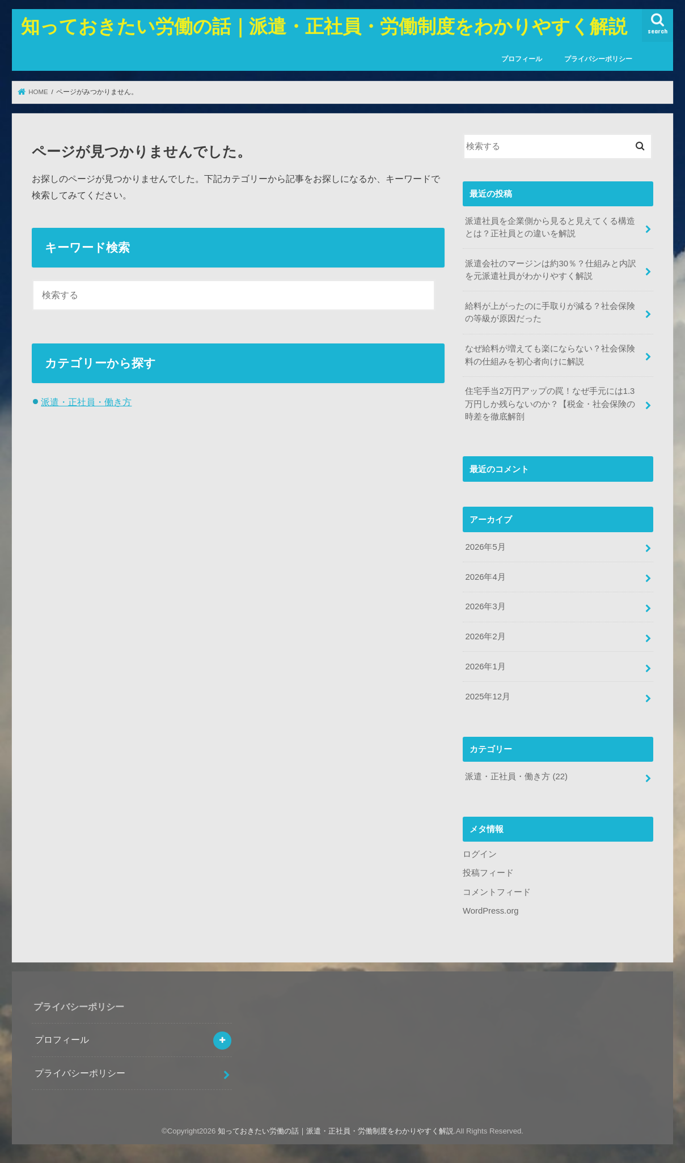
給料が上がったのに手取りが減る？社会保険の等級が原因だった (550, 312)
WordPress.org (491, 910)
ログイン (480, 854)
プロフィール (521, 59)
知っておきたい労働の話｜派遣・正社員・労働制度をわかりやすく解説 (324, 26)
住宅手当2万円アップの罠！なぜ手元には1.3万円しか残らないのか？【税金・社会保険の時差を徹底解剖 (550, 404)
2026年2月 (485, 636)
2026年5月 (485, 546)
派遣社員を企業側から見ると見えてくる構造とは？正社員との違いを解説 (550, 227)
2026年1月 (485, 666)
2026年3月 (485, 606)
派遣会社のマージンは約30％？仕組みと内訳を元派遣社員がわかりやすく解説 (550, 270)
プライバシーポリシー (598, 59)
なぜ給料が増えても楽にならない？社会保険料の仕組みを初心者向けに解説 (550, 355)
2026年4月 (485, 577)
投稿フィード (488, 872)
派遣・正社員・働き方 (86, 402)
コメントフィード (497, 892)
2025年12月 (487, 696)
